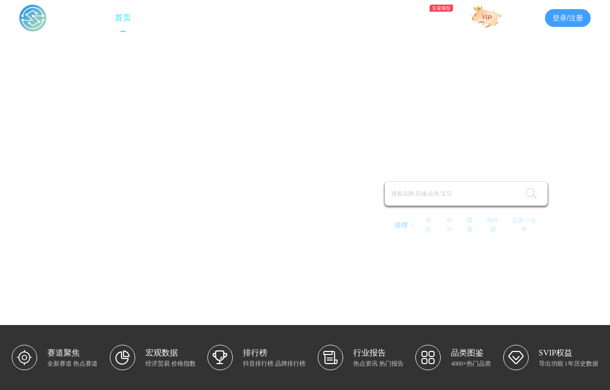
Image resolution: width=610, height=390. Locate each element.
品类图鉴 (371, 17)
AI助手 (420, 17)
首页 (123, 17)
